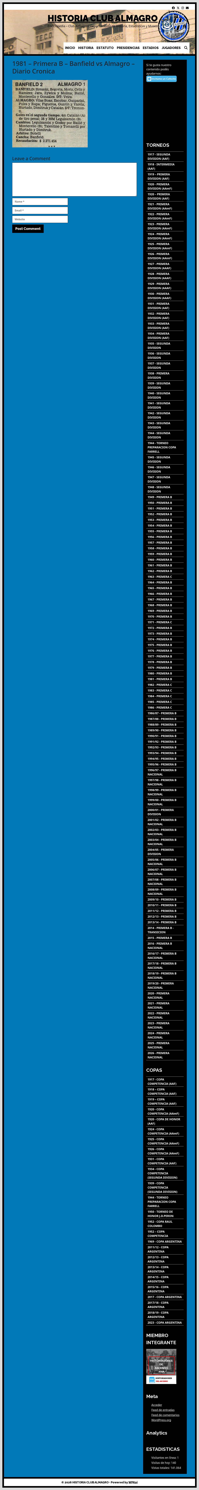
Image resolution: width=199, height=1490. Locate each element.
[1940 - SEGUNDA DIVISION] (165, 395)
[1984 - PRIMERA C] (165, 696)
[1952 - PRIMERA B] (165, 514)
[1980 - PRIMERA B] (165, 673)
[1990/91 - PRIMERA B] (165, 736)
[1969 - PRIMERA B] (165, 611)
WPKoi (133, 1482)
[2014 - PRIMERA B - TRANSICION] (165, 930)
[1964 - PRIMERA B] (165, 582)
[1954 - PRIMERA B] (165, 525)
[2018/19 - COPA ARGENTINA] (165, 1315)
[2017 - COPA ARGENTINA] (165, 1297)
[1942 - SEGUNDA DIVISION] (165, 415)
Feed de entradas (162, 1410)
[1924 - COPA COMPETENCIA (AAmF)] (165, 1131)
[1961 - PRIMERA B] (165, 565)
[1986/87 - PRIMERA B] (165, 713)
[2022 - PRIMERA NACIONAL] (165, 1015)
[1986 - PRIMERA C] (165, 707)
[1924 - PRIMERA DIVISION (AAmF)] (165, 236)
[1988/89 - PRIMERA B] (165, 724)
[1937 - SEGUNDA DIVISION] (165, 365)
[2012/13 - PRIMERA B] (165, 916)
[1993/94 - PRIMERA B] (165, 753)
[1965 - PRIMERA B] (165, 588)
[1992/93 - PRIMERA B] (165, 747)
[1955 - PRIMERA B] (165, 531)
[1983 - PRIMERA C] (165, 690)
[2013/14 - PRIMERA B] (165, 922)
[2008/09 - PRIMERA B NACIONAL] (165, 892)
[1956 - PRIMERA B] (165, 537)
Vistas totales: (161, 1468)
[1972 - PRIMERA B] (165, 628)
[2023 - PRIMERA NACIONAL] (165, 1025)
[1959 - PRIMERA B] (165, 554)
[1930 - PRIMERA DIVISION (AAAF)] (165, 296)
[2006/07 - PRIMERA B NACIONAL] (165, 872)
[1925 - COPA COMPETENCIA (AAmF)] (165, 1141)
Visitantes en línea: (164, 1458)
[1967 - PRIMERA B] (165, 599)
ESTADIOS (151, 48)
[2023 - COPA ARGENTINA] (165, 1322)
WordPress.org (161, 1420)
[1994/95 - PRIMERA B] (165, 759)
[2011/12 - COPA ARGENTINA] (165, 1249)
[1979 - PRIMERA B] (165, 668)
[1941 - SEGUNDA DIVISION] (165, 405)
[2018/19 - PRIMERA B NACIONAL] (165, 975)
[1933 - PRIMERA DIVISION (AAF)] (165, 326)
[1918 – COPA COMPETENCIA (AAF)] (165, 1091)
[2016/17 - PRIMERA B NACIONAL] (165, 956)
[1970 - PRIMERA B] (165, 616)
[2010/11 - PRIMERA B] (165, 905)
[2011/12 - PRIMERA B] (165, 911)
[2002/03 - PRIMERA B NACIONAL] (165, 832)
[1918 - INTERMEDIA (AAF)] (165, 166)
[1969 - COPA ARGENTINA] (165, 1241)
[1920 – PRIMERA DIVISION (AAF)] (165, 196)
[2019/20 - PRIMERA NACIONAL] (165, 985)
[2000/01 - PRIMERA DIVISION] (165, 812)
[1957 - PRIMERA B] (165, 542)
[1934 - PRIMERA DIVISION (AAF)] (165, 336)
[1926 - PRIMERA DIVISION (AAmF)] (165, 256)
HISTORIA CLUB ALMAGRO (103, 18)
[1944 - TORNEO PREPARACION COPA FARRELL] (165, 447)
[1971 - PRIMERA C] (165, 622)
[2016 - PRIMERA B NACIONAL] (165, 946)
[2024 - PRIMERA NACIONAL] (165, 1035)
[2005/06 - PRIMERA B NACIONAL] (165, 862)
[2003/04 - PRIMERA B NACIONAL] (165, 842)
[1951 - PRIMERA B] (165, 508)
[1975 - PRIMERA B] (165, 645)
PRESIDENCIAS (128, 48)
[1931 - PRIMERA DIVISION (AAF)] (165, 306)
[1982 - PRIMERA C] (165, 685)
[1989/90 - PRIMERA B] (165, 730)
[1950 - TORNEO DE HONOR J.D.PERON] (165, 1214)
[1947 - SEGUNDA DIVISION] (165, 479)
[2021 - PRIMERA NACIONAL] (165, 1005)
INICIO (70, 48)
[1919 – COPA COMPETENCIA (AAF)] (165, 1101)
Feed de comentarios (165, 1415)
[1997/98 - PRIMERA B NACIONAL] (165, 782)
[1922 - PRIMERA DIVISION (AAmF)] (165, 216)
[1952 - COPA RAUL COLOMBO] (165, 1224)
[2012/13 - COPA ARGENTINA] (165, 1259)
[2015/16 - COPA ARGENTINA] (165, 1289)
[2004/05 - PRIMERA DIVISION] (165, 852)
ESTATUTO (105, 48)
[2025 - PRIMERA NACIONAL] (165, 1045)
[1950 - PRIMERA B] (165, 503)
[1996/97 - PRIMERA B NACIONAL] (165, 772)
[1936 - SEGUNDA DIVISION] (165, 356)
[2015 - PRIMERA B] (165, 938)
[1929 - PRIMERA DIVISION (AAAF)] (165, 286)
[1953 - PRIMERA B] (165, 520)
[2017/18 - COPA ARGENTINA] (165, 1305)
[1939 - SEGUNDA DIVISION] (165, 385)
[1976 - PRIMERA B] (165, 650)
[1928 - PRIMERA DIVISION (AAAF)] (165, 276)
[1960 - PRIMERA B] (165, 559)
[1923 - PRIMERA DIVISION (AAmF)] (165, 226)
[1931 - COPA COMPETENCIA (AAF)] (165, 1161)
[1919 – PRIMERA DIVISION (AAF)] (165, 176)
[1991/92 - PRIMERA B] (165, 741)
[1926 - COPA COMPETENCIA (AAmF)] (165, 1151)
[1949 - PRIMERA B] (165, 497)
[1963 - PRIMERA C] (165, 577)
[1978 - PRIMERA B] (165, 662)
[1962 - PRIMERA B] (165, 571)
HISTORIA (85, 48)
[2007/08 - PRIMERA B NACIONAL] (165, 882)
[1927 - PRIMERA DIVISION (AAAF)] (165, 266)
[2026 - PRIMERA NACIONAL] (165, 1055)
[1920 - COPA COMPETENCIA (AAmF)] (165, 1111)
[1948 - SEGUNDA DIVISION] (165, 489)
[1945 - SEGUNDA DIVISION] (165, 459)
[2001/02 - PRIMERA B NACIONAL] (165, 822)
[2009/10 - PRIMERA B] (165, 899)
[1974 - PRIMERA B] (165, 639)
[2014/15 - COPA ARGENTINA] (165, 1279)
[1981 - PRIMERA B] (165, 679)
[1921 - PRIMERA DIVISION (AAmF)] (165, 206)
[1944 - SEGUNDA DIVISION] (165, 435)
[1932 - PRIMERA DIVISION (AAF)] (165, 316)
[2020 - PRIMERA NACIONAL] (165, 995)
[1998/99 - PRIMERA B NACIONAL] (165, 792)
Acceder (156, 1405)
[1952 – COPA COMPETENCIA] (165, 1234)
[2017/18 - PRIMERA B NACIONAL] (165, 966)
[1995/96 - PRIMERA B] (165, 764)
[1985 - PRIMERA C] (165, 702)
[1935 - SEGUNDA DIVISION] (165, 346)
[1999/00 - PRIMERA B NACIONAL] (165, 802)
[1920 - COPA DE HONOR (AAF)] (165, 1121)
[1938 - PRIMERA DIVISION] (165, 375)
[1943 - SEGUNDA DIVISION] (165, 425)
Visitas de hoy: (161, 1463)
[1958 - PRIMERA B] (165, 548)
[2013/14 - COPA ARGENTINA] (165, 1269)
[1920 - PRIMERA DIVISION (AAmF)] (165, 186)
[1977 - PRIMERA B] (165, 656)
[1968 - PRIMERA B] (165, 605)
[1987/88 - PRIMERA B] (165, 719)
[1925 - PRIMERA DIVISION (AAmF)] (165, 246)
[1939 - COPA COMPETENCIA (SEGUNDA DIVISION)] (165, 1187)
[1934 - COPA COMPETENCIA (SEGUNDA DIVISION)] (165, 1173)
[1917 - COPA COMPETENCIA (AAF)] (165, 1081)
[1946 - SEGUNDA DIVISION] (165, 469)
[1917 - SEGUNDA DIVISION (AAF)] (165, 156)
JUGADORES (171, 48)
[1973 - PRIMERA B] (165, 633)
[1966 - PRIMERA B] (165, 594)
